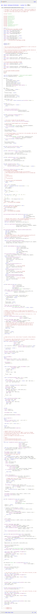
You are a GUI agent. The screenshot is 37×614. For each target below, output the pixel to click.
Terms (12, 612)
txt (32, 612)
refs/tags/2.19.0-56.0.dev (13, 5)
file (22, 7)
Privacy (9, 612)
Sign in (35, 1)
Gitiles (6, 612)
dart (2, 5)
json (35, 612)
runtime (22, 5)
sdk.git (5, 5)
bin (26, 5)
